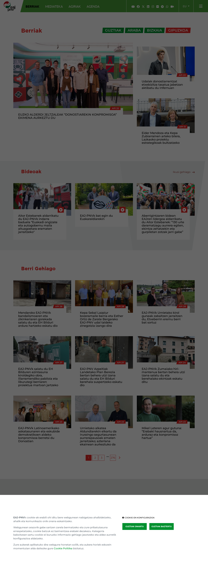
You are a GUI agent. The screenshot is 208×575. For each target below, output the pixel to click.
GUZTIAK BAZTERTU (161, 526)
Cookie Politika (63, 548)
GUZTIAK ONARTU (134, 526)
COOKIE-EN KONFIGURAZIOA (138, 517)
